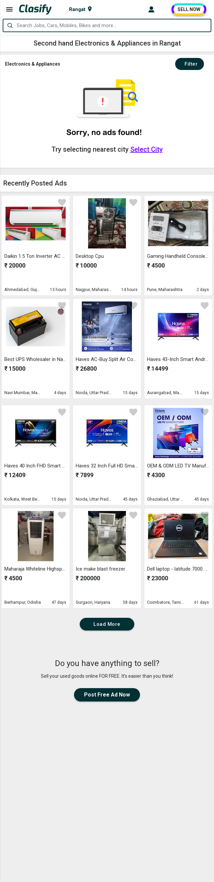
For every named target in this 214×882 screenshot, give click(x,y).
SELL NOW (188, 9)
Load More (107, 624)
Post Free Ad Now (107, 694)
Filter (190, 64)
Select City (146, 149)
